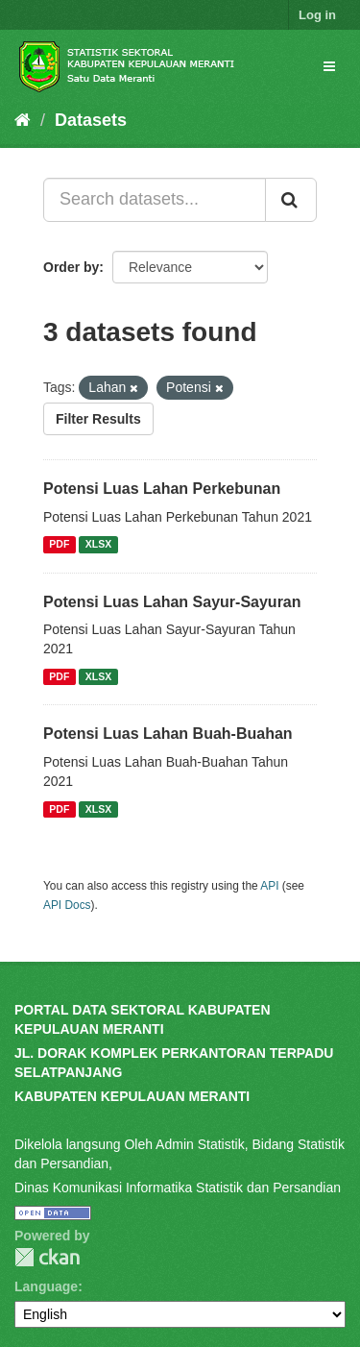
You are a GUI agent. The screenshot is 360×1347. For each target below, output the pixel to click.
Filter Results (98, 419)
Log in (317, 15)
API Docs (67, 905)
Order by (71, 267)
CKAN (47, 1257)
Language (46, 1286)
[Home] (22, 120)
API (269, 886)
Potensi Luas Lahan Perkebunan (161, 488)
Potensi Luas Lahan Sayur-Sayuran (172, 602)
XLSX (98, 545)
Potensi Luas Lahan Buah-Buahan (168, 733)
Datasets (91, 120)
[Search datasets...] (154, 200)
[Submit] (291, 200)
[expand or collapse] (329, 66)
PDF (59, 545)
